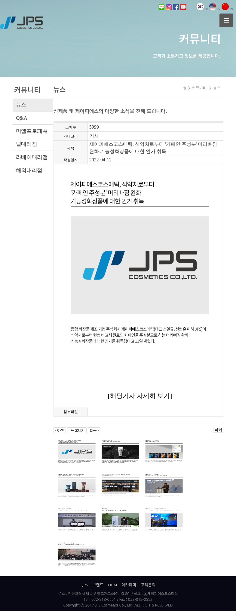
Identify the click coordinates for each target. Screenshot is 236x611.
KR (202, 9)
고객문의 (148, 585)
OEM (112, 585)
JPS (85, 585)
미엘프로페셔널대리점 (32, 137)
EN (214, 9)
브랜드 (97, 585)
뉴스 (21, 105)
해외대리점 (29, 170)
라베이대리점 (32, 157)
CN (227, 9)
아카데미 (128, 585)
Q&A (21, 118)
